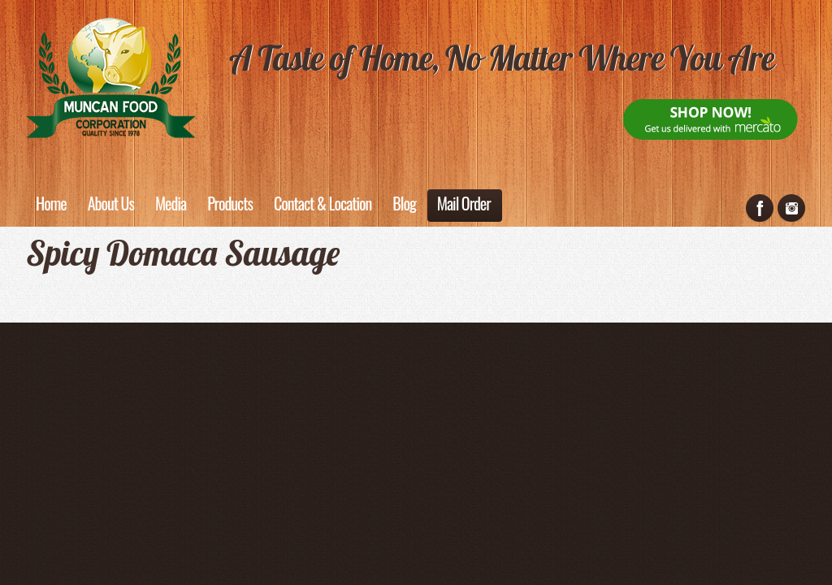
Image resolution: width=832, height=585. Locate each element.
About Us (111, 203)
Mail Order (464, 203)
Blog (403, 203)
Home (51, 203)
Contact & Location (322, 203)
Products (230, 203)
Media (170, 203)
